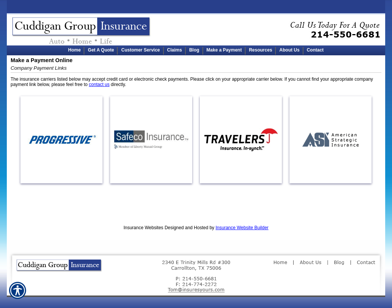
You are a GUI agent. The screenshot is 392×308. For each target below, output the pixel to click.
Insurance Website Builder (242, 227)
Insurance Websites (143, 227)
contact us (99, 84)
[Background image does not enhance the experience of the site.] (196, 50)
